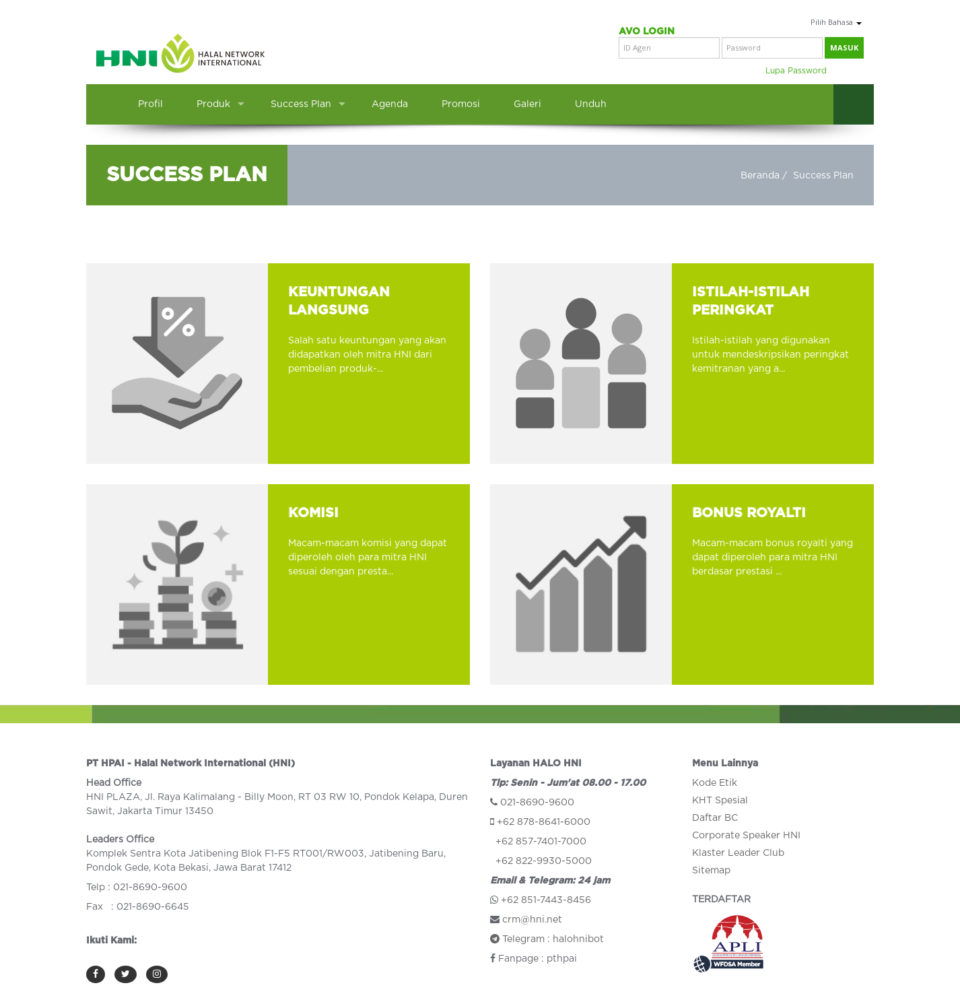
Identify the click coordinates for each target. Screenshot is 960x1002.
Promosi (461, 104)
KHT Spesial (720, 800)
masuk (844, 47)
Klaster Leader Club (738, 853)
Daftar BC (715, 818)
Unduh (591, 104)
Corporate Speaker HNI (746, 835)
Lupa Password (796, 71)
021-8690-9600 (537, 802)
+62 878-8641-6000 (543, 822)
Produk (213, 104)
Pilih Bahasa (836, 22)
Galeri (527, 104)
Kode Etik (714, 783)
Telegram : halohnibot (547, 939)
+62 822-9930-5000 (543, 861)
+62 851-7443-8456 (546, 900)
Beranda (760, 175)
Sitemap (711, 870)
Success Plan (301, 104)
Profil (150, 104)
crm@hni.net (532, 920)
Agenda (390, 104)
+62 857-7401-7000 (540, 841)
